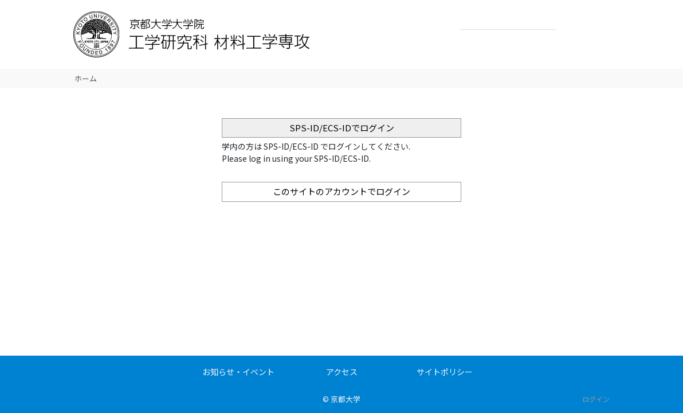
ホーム (85, 78)
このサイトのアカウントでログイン (341, 191)
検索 (568, 20)
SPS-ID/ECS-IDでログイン (341, 128)
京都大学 (345, 398)
